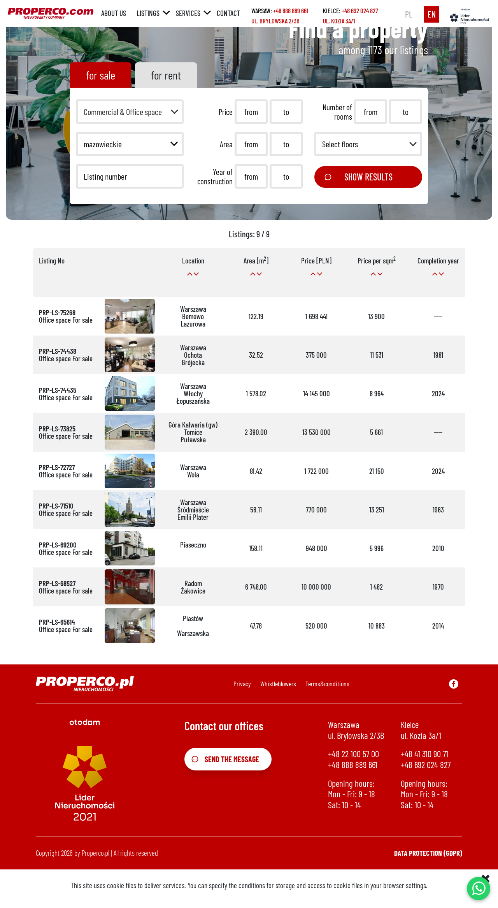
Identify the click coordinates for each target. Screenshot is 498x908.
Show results (358, 176)
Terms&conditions (327, 683)
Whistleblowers (278, 683)
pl (408, 14)
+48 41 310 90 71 (424, 754)
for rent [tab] (166, 75)
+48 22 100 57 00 (353, 754)
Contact (228, 13)
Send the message (225, 759)
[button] (130, 111)
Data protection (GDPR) (428, 853)
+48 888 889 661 (291, 10)
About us (113, 13)
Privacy (242, 683)
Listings (148, 13)
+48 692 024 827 (360, 10)
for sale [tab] (100, 75)
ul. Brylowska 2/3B (275, 21)
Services (188, 13)
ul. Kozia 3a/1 (339, 21)
